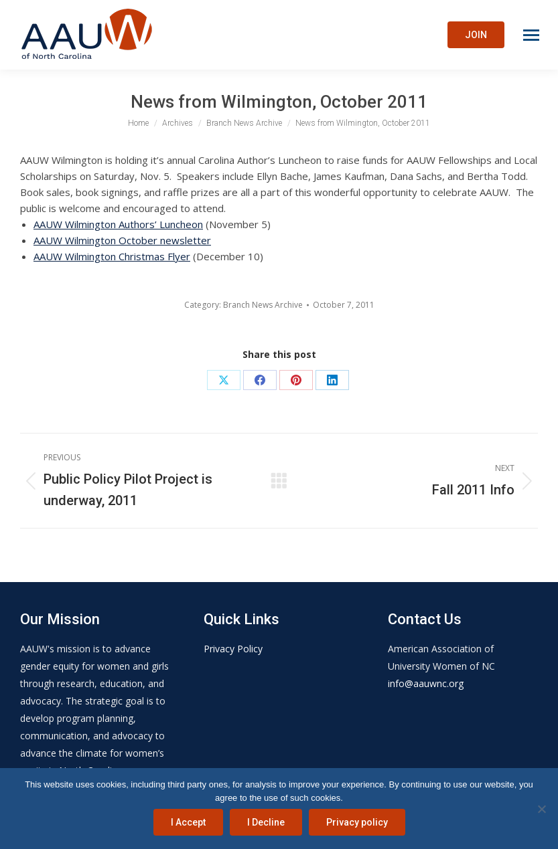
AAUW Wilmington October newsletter (122, 240)
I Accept (188, 822)
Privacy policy (357, 822)
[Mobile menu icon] (531, 35)
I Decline (266, 822)
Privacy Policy (233, 648)
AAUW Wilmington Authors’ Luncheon (118, 224)
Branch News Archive (263, 304)
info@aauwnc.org (426, 683)
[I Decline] (541, 809)
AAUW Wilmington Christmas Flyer (111, 256)
